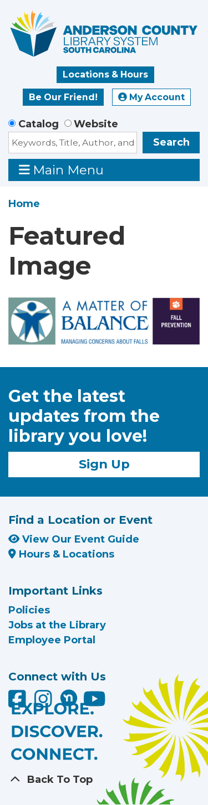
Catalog (38, 124)
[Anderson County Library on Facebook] (18, 703)
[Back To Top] (104, 780)
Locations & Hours (105, 74)
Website (96, 124)
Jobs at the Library (57, 625)
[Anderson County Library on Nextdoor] (69, 697)
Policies (29, 610)
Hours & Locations (61, 554)
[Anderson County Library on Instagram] (44, 703)
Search (171, 142)
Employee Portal (51, 640)
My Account (151, 97)
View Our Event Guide (73, 539)
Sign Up (104, 464)
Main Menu (61, 170)
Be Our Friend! (63, 97)
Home (24, 204)
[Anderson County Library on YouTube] (94, 703)
